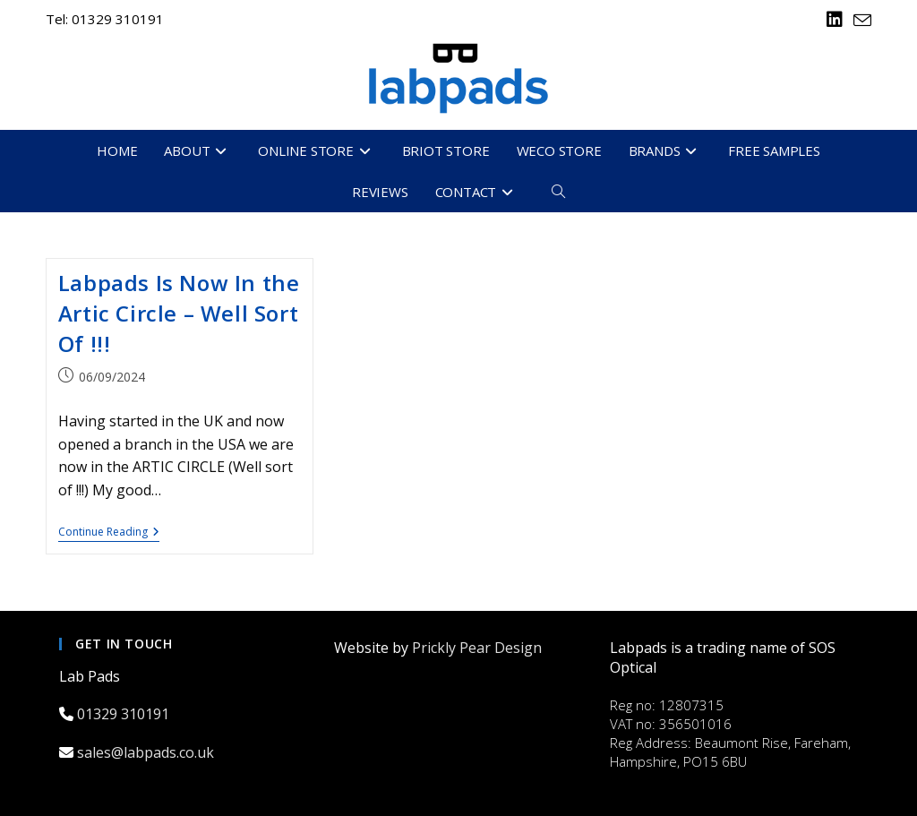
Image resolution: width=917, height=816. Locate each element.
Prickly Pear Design (477, 647)
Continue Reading (108, 533)
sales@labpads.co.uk (147, 752)
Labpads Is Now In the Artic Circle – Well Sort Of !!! (179, 312)
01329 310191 (125, 714)
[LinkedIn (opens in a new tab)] (834, 20)
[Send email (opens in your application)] (859, 20)
